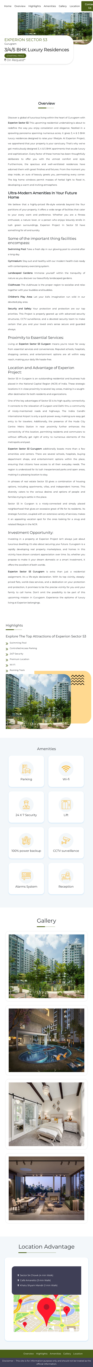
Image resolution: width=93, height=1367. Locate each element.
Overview (19, 6)
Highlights (34, 6)
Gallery (63, 6)
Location (75, 6)
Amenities (50, 6)
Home (7, 6)
